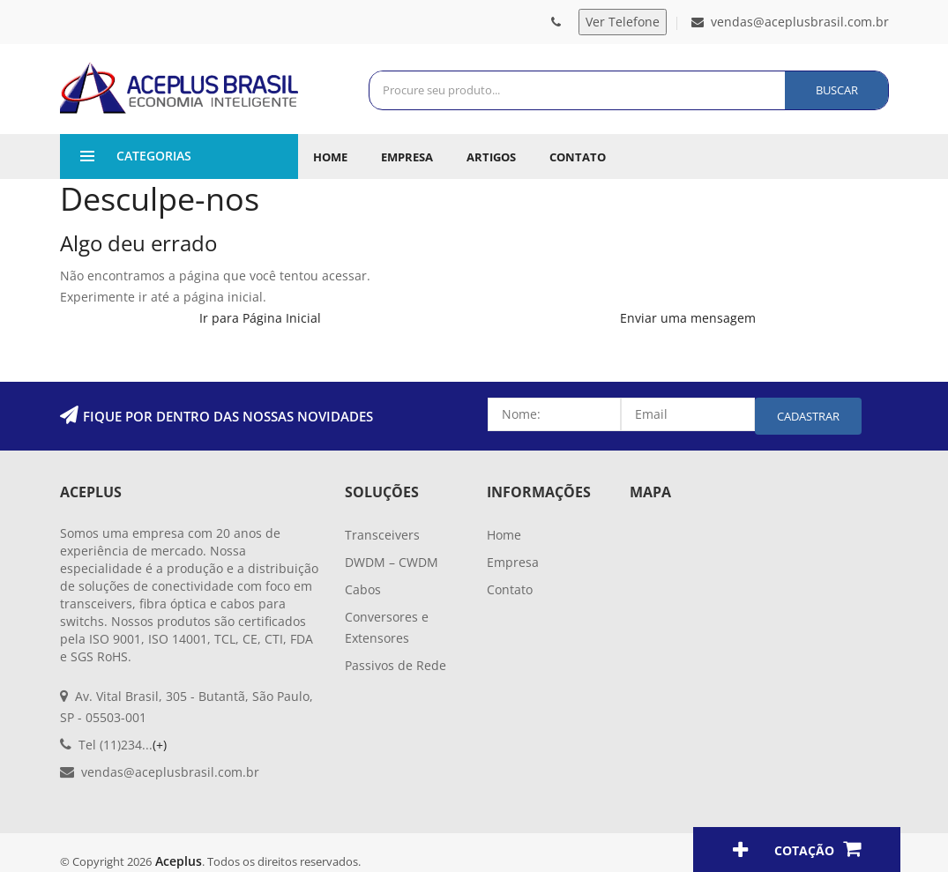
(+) (160, 744)
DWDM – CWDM (391, 562)
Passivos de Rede (395, 665)
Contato (577, 157)
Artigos (491, 157)
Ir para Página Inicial (260, 317)
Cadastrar (808, 416)
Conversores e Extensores (387, 627)
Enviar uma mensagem (688, 317)
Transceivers (382, 534)
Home (330, 157)
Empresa (407, 157)
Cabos (363, 589)
